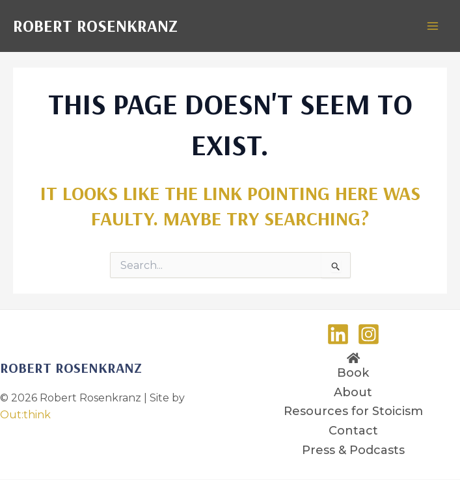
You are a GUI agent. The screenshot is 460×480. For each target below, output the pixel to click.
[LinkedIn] (338, 334)
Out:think (25, 415)
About (353, 392)
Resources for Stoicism (353, 411)
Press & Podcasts (353, 450)
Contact (353, 430)
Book (353, 373)
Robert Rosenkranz (95, 25)
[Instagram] (368, 334)
